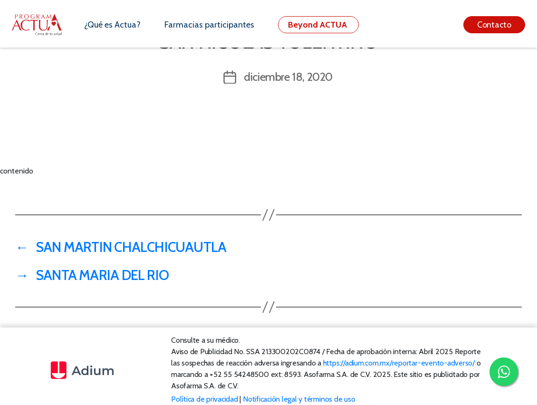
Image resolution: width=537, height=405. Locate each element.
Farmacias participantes (209, 24)
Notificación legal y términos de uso (299, 399)
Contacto (494, 24)
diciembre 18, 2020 (288, 77)
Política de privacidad (204, 399)
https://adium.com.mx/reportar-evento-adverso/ (399, 362)
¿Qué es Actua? (112, 24)
